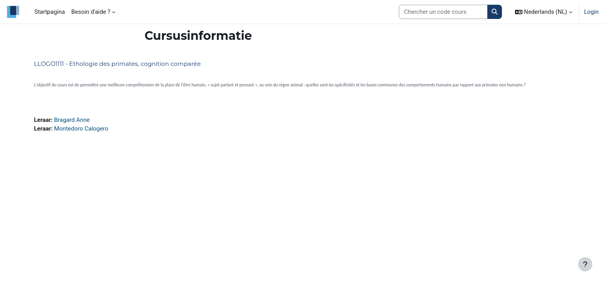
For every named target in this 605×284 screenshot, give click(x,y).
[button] (543, 12)
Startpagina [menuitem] (49, 11)
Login (591, 11)
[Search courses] (443, 12)
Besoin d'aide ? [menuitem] (90, 11)
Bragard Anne (72, 119)
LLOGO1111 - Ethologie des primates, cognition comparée (117, 63)
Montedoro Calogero (81, 128)
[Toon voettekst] (585, 264)
